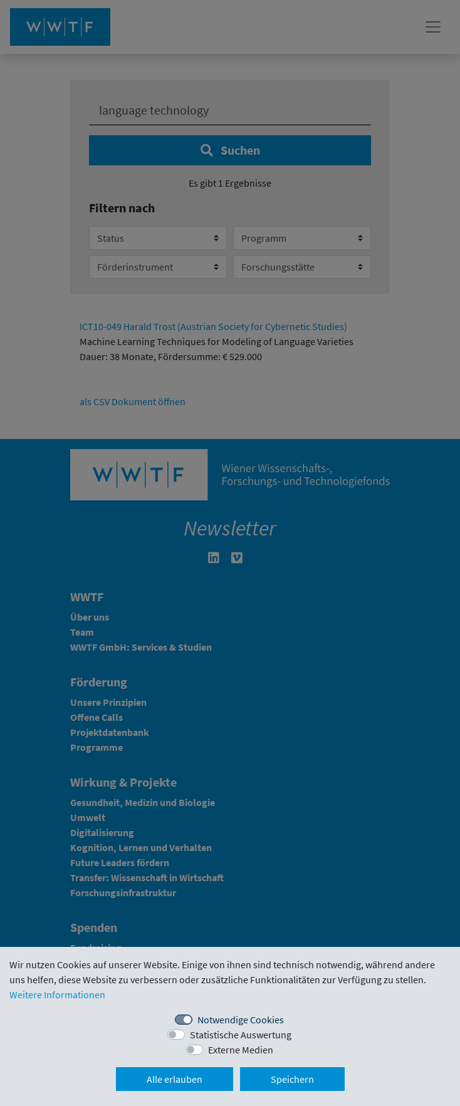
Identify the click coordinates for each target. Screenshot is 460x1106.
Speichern (292, 1079)
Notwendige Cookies (240, 1019)
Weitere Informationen (57, 994)
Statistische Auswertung (240, 1034)
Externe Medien (240, 1049)
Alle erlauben (174, 1079)
